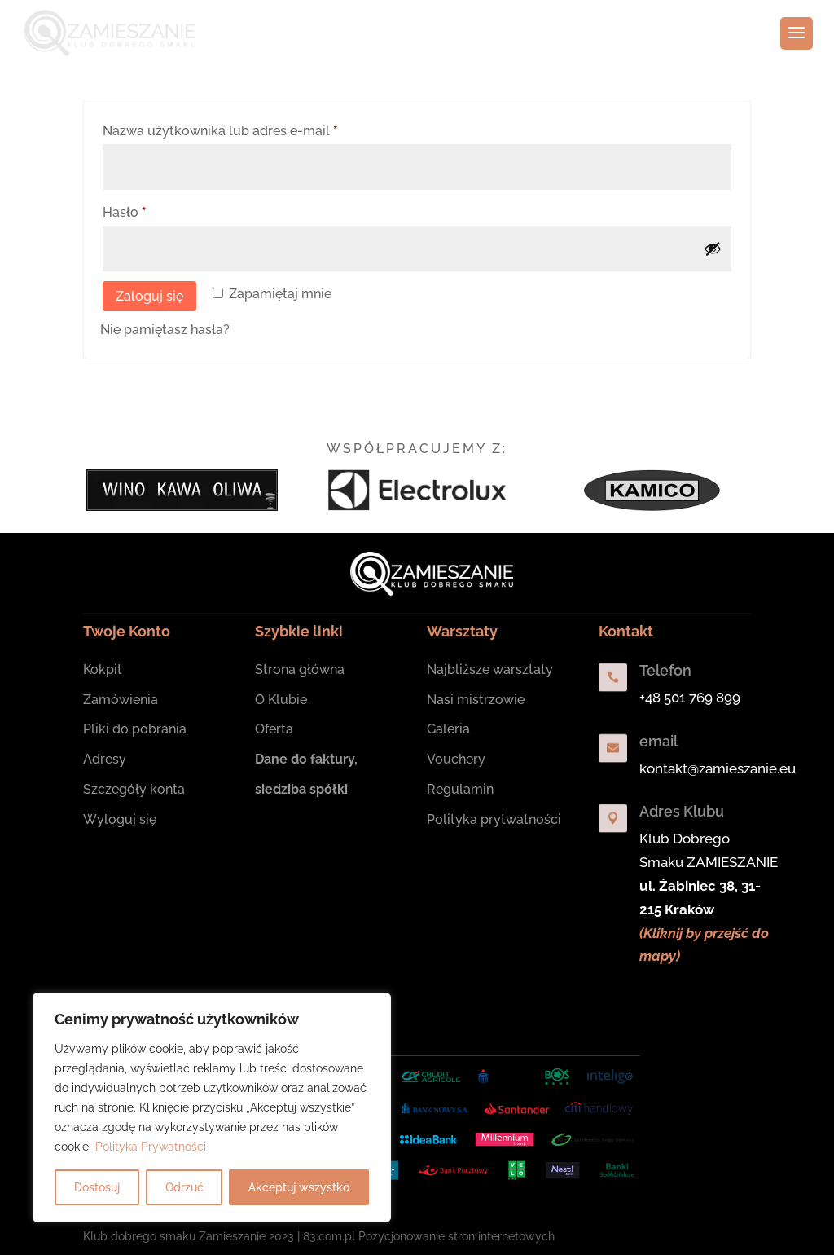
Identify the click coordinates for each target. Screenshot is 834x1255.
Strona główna (300, 669)
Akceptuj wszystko (298, 1187)
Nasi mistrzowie (476, 699)
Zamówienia (120, 699)
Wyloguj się (119, 819)
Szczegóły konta (134, 789)
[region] (212, 1107)
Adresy (104, 759)
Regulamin (460, 789)
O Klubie (281, 699)
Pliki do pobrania (135, 729)
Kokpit (102, 669)
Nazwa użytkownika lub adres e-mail (255, 128)
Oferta (274, 729)
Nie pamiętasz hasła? (165, 329)
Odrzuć (184, 1187)
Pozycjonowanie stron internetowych (456, 1236)
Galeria (448, 729)
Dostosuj (97, 1187)
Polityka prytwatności (494, 819)
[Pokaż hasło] (713, 249)
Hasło (160, 210)
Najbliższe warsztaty (490, 669)
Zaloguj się (149, 296)
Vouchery (456, 759)
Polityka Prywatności (150, 1146)
